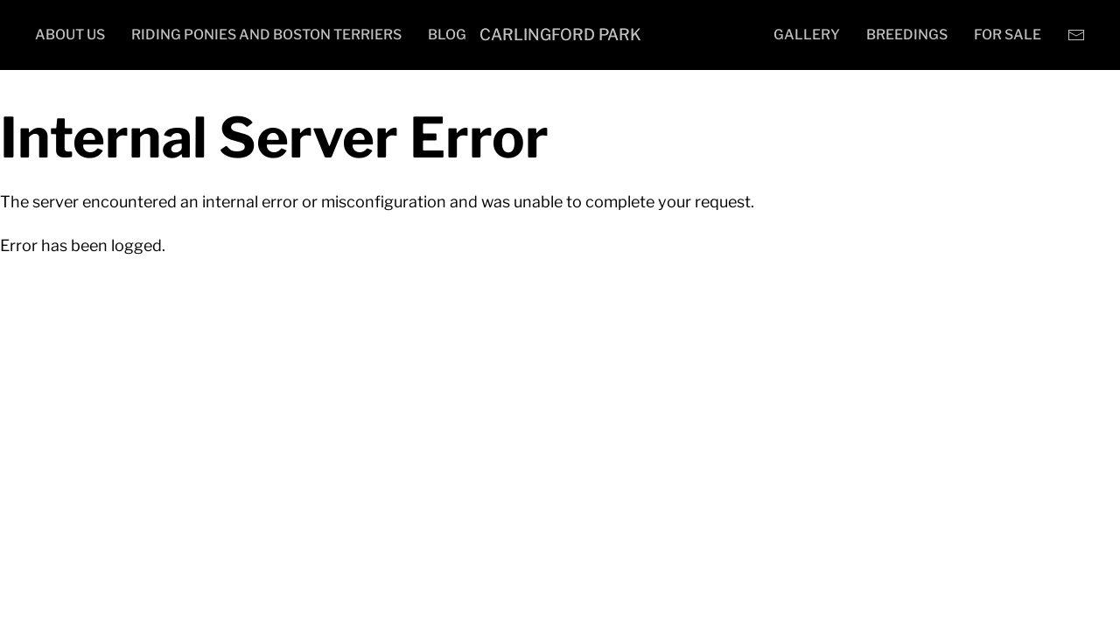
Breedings (907, 34)
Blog (447, 34)
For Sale (1007, 34)
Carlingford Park (560, 34)
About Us (70, 34)
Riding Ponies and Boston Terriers (266, 34)
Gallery (807, 34)
